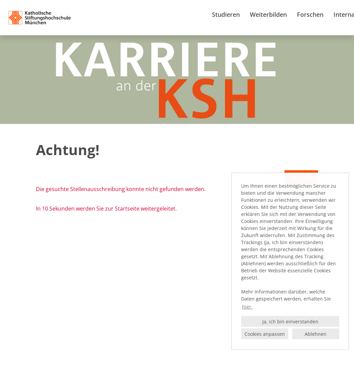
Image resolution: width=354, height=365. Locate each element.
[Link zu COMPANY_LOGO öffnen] (39, 17)
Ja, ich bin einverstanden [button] (290, 321)
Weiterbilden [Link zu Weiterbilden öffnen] (268, 14)
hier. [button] (247, 307)
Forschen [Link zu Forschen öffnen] (310, 14)
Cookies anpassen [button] (265, 334)
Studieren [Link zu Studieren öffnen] (226, 14)
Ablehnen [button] (315, 334)
